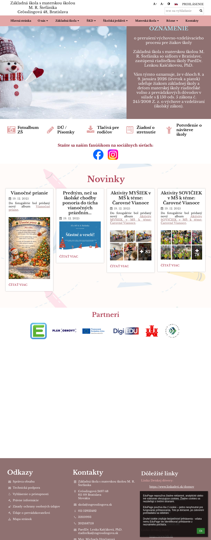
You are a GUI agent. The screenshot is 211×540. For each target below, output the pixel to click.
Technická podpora (26, 487)
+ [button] (155, 4)
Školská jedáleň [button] (116, 20)
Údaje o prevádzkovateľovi (31, 513)
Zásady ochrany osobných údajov (36, 506)
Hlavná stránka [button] (21, 20)
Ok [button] (200, 530)
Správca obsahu (24, 481)
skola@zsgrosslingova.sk (95, 504)
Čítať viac (17, 285)
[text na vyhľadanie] (184, 10)
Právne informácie (26, 500)
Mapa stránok (22, 519)
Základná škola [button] (67, 20)
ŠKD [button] (92, 20)
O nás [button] (43, 20)
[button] (176, 4)
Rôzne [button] (172, 20)
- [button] (162, 4)
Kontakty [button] (191, 20)
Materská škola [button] (147, 20)
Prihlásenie (193, 4)
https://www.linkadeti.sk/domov (171, 486)
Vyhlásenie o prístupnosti (31, 494)
